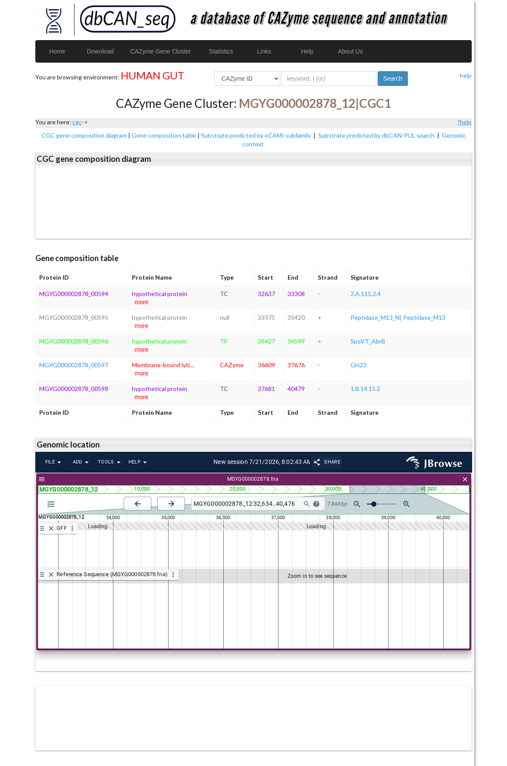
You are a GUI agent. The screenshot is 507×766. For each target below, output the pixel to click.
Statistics (221, 51)
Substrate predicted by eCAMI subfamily (256, 135)
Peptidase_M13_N (375, 317)
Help (307, 51)
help (466, 75)
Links (264, 51)
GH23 (358, 365)
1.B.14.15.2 (365, 388)
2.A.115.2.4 (366, 293)
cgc (77, 122)
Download (100, 51)
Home (57, 51)
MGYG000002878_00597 (73, 365)
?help (464, 122)
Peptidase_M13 (424, 317)
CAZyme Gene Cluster (160, 51)
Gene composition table (163, 135)
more (141, 302)
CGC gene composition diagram (84, 135)
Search (392, 78)
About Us (350, 51)
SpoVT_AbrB (368, 341)
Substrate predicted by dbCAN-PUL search (377, 135)
